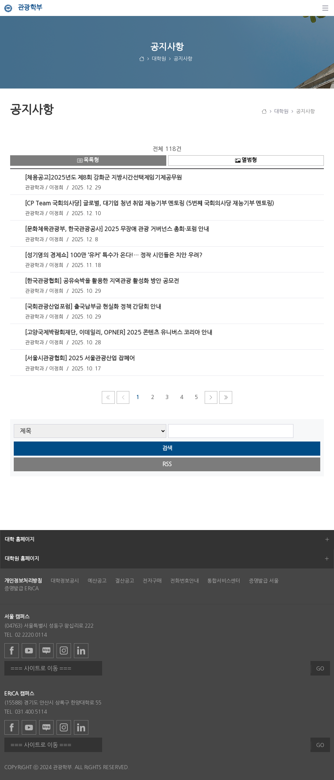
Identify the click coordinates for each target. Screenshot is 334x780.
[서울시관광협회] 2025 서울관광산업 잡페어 (80, 358)
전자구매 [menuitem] (152, 580)
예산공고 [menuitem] (97, 580)
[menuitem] (23, 580)
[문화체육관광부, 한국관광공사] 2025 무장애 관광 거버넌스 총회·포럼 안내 (117, 229)
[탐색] (325, 8)
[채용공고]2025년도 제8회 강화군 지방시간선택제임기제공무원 (103, 177)
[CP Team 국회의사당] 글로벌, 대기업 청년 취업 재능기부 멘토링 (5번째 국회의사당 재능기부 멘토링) (149, 203)
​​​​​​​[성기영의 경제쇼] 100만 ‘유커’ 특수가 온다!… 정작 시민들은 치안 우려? (113, 255)
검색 (167, 448)
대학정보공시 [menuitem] (65, 580)
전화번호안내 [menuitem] (184, 580)
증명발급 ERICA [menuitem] (21, 588)
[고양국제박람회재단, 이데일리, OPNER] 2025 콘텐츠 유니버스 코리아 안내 (118, 332)
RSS (167, 464)
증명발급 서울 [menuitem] (264, 580)
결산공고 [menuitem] (124, 580)
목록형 (88, 160)
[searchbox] (231, 431)
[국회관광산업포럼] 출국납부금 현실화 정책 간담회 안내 (93, 306)
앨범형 (246, 160)
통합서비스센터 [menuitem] (223, 580)
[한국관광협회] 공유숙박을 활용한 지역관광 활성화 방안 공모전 (102, 281)
